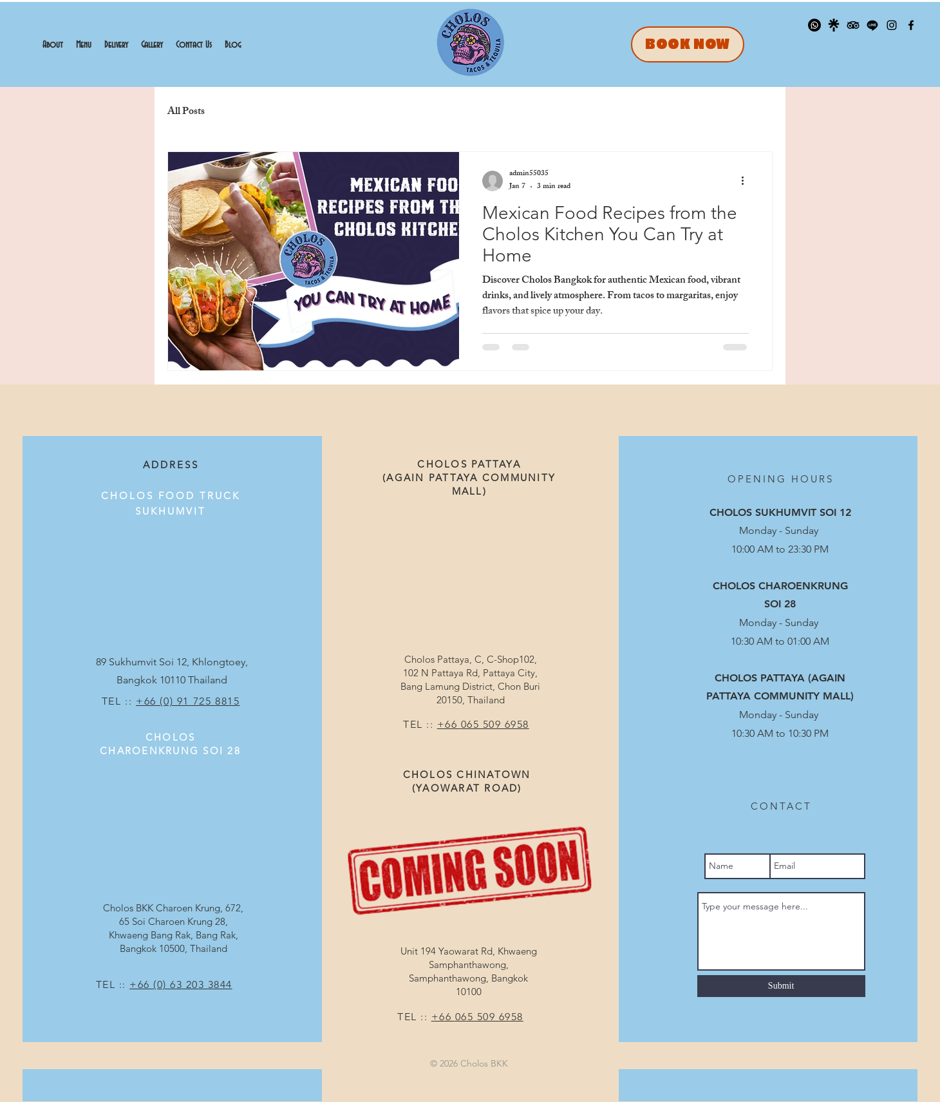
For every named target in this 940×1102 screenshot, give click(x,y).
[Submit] (781, 986)
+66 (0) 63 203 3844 (180, 984)
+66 (449, 724)
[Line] (872, 25)
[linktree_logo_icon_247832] (833, 25)
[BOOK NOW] (687, 44)
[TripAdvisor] (853, 25)
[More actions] (747, 181)
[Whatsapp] (814, 25)
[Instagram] (891, 25)
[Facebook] (911, 25)
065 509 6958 (495, 724)
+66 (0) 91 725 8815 (188, 701)
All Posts (186, 113)
